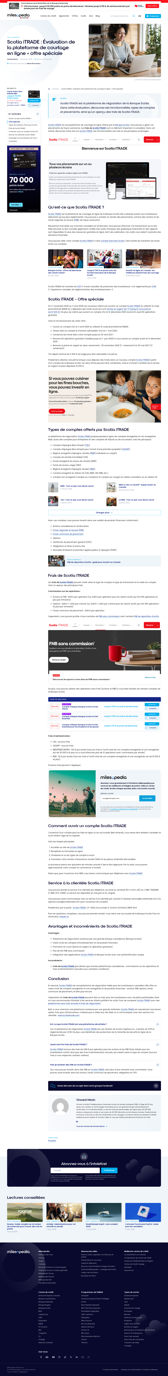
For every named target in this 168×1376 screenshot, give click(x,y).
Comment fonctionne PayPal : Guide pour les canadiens (141, 1225)
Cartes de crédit (55, 267)
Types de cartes (131, 1292)
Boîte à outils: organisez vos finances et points (97, 1256)
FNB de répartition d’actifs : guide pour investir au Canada (102, 561)
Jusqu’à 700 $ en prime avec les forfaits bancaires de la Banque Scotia (101, 272)
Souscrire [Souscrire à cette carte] (152, 704)
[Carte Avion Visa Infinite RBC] (16, 99)
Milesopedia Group (46, 1273)
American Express (131, 1295)
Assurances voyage (132, 1308)
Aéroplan (128, 1267)
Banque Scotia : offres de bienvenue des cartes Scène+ (64, 271)
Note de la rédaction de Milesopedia (148, 80)
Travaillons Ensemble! (47, 1283)
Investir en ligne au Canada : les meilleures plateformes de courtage (142, 271)
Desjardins (42, 1321)
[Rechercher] (133, 16)
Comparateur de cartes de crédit (137, 1258)
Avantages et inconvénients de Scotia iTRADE (24, 138)
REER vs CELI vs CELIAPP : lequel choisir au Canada (137, 486)
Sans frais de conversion (134, 1339)
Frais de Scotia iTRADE (17, 128)
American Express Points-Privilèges (95, 1299)
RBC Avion (85, 1333)
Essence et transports (133, 1317)
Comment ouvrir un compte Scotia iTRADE (24, 132)
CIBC (40, 1317)
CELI (87, 445)
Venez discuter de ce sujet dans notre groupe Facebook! (85, 1085)
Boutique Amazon (88, 1276)
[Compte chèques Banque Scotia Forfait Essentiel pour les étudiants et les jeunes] (80, 726)
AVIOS (83, 1302)
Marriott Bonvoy (87, 1327)
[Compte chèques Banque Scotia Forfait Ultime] (80, 708)
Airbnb (126, 1305)
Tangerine (42, 1333)
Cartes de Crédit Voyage (134, 1264)
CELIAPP (125, 449)
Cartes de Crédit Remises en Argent (138, 1261)
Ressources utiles (89, 1251)
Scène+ (84, 1339)
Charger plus (101, 512)
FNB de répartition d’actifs (146, 616)
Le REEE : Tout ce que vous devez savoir (136, 500)
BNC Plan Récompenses (90, 1308)
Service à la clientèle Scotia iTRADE (22, 135)
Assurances (129, 1270)
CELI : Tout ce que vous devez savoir (76, 500)
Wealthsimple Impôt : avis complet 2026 (102, 1225)
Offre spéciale (14, 122)
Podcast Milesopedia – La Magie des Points (98, 1269)
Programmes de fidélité (92, 1292)
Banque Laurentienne (47, 1299)
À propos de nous (45, 1255)
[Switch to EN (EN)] (140, 16)
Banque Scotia (122, 125)
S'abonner (154, 16)
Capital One (43, 1314)
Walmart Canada (45, 1342)
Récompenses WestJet (90, 1336)
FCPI (79, 286)
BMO (40, 1311)
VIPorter (84, 1342)
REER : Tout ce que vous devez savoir (77, 486)
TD (39, 1336)
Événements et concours (91, 1260)
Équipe (41, 1261)
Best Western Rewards (90, 1305)
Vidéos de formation (89, 1272)
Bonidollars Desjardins (90, 1311)
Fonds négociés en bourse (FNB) (68, 530)
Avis (9, 37)
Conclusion (13, 141)
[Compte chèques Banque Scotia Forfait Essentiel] (80, 717)
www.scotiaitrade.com (68, 1015)
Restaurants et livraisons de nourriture (139, 1330)
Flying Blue (85, 1317)
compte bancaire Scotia (112, 241)
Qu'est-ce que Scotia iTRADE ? (20, 118)
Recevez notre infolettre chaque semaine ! (98, 1266)
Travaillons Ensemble (110, 1370)
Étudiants (128, 1321)
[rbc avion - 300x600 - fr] (24, 211)
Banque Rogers (44, 1305)
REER (93, 453)
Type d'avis (53, 1138)
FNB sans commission (109, 616)
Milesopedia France (46, 1277)
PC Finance (42, 1327)
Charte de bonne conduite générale (53, 1270)
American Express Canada (49, 1295)
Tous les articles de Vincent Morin (90, 1126)
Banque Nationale (45, 1302)
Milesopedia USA (45, 1280)
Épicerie (127, 1314)
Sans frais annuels (131, 1336)
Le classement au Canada (135, 1255)
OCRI (154, 286)
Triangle (41, 1339)
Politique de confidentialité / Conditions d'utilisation (139, 1370)
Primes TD (85, 1330)
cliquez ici (64, 916)
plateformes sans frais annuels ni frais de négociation (74, 1003)
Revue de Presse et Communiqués (52, 1267)
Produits (16, 37)
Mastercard (129, 1299)
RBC (40, 1330)
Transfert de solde (131, 1342)
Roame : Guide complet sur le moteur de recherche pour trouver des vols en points (24, 1226)
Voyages (127, 1346)
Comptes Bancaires (95, 267)
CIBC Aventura (87, 1314)
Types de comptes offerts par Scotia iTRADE (24, 125)
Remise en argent (131, 1327)
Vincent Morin (85, 1099)
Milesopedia (43, 1251)
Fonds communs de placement (68, 534)
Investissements (132, 267)
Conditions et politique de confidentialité (124, 809)
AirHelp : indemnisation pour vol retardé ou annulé (60, 1225)
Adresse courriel (107, 793)
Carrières (42, 1264)
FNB (76, 220)
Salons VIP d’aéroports (133, 1333)
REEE (92, 469)
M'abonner (147, 798)
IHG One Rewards (88, 1324)
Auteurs (41, 1258)
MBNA (40, 1324)
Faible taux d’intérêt (132, 1324)
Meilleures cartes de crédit (136, 1251)
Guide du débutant (89, 1263)
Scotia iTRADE (54, 125)
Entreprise (128, 1311)
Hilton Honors (86, 1321)
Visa (126, 1302)
